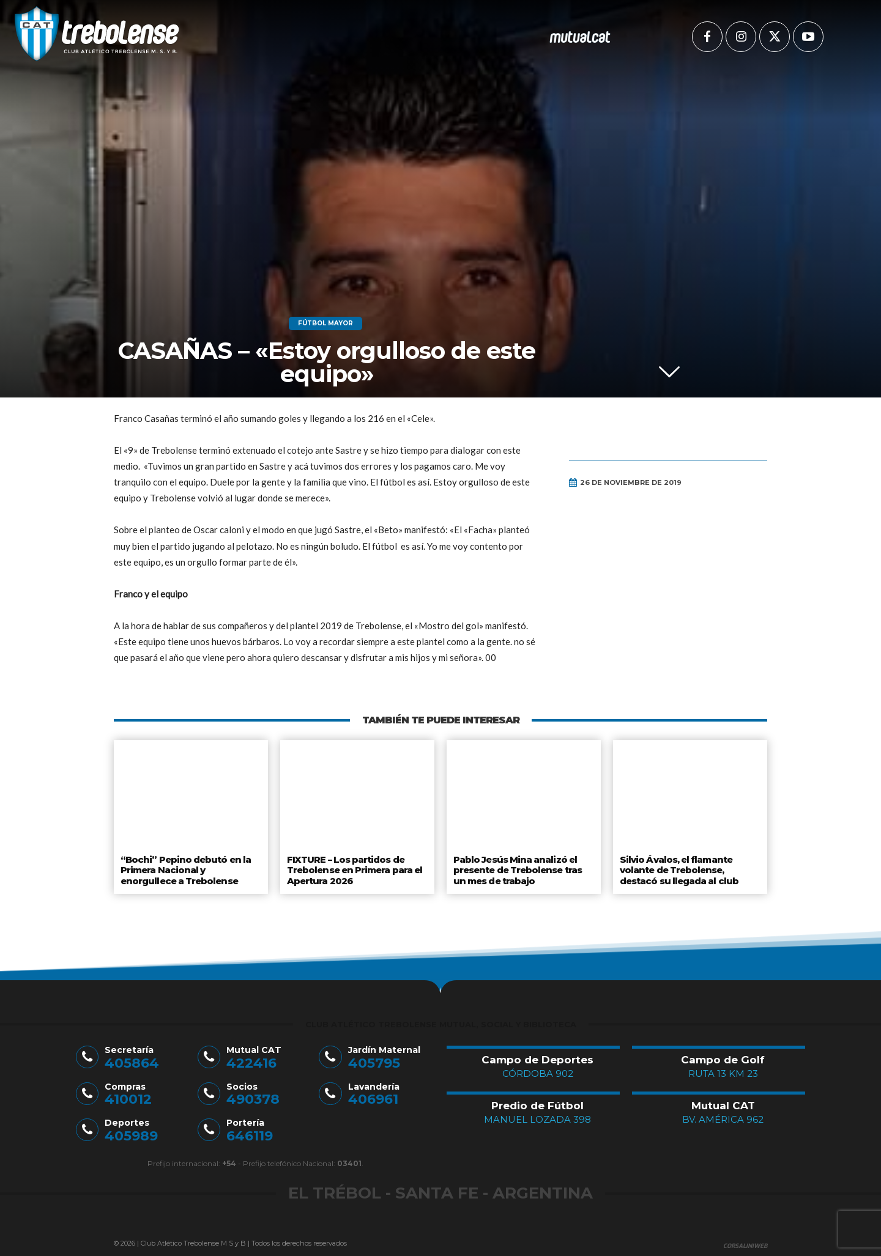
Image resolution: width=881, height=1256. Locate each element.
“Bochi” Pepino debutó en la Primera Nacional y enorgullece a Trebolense (190, 868)
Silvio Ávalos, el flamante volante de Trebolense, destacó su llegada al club (679, 868)
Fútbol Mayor (325, 323)
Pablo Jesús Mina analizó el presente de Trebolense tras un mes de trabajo (517, 868)
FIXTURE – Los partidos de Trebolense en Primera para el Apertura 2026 (354, 868)
